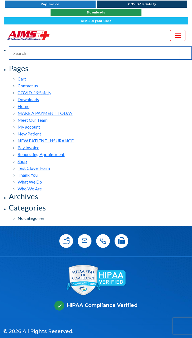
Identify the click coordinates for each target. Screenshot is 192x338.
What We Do (30, 181)
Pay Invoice (50, 4)
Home (23, 106)
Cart (22, 78)
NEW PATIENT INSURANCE (46, 140)
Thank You (28, 175)
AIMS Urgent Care (96, 21)
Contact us (28, 85)
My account (29, 126)
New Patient (29, 133)
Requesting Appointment (41, 154)
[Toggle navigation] (177, 35)
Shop (22, 161)
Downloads (96, 12)
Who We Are (30, 188)
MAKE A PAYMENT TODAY (45, 113)
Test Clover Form (34, 168)
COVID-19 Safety (142, 4)
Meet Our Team (33, 120)
